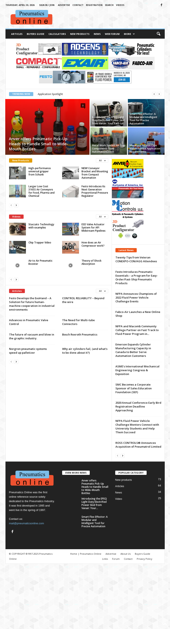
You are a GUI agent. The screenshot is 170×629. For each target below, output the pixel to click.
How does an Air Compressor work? (93, 244)
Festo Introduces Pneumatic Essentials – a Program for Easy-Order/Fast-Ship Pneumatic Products (136, 277)
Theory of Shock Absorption (92, 262)
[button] (158, 34)
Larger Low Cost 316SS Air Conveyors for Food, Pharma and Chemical (41, 191)
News (97, 33)
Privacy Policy (144, 558)
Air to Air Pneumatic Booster (40, 262)
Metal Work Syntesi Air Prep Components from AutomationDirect (108, 149)
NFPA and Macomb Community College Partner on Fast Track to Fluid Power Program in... (137, 330)
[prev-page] (11, 205)
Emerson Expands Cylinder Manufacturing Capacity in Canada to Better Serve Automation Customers (133, 350)
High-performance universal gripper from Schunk (39, 171)
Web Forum (112, 33)
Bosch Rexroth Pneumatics (79, 334)
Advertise (64, 5)
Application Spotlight (50, 94)
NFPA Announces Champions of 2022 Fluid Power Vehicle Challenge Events (136, 297)
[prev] (154, 94)
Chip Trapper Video (39, 242)
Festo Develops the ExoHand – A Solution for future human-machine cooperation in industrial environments (32, 303)
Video (118, 498)
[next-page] (16, 205)
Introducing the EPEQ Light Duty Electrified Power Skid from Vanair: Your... (94, 503)
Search (109, 5)
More (129, 34)
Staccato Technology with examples (41, 226)
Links (105, 558)
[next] (159, 94)
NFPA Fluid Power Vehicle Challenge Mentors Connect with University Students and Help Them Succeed (137, 426)
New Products (80, 33)
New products (123, 479)
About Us (125, 553)
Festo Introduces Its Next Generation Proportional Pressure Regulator (95, 191)
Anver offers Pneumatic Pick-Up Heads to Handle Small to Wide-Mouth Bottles (38, 143)
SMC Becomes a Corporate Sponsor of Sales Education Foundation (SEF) (133, 388)
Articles (17, 33)
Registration (94, 5)
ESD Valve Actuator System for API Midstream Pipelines (94, 227)
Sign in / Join (46, 5)
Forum (116, 558)
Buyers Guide (35, 33)
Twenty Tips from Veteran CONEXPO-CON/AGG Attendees (136, 259)
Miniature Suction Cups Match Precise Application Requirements (145, 149)
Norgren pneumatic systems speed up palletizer (28, 351)
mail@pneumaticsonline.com (26, 523)
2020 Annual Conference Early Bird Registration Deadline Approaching (138, 406)
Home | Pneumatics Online (85, 553)
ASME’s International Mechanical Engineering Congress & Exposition (137, 370)
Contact (77, 5)
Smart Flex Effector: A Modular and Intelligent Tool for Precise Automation (143, 118)
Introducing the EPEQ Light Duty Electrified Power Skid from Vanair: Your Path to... (108, 120)
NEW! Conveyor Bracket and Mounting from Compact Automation (95, 172)
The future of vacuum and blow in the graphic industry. (31, 336)
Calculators (57, 33)
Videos (120, 5)
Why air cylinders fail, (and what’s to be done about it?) (84, 351)
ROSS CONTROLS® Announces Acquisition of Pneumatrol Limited (138, 444)
